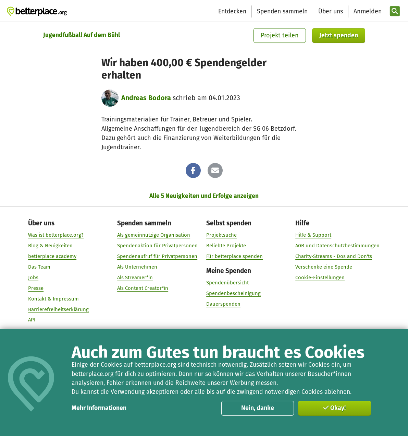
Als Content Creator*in (142, 288)
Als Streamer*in (135, 277)
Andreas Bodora (146, 98)
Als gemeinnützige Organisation (153, 235)
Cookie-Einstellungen (320, 277)
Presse (36, 288)
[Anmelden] (366, 11)
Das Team (39, 267)
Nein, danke (257, 408)
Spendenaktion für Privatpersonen (157, 246)
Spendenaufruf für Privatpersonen (157, 256)
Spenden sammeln (282, 11)
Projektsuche (222, 235)
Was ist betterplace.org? (56, 235)
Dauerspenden (224, 304)
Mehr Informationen (99, 408)
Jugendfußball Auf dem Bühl (81, 35)
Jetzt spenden (338, 35)
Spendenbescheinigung (234, 293)
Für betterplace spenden (235, 256)
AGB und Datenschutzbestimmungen (338, 246)
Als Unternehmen (137, 267)
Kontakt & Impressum (53, 299)
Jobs (33, 277)
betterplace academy (52, 256)
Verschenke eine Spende (324, 267)
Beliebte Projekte (226, 246)
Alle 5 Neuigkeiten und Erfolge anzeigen (204, 196)
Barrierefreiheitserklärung (58, 309)
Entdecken (232, 11)
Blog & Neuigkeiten (50, 246)
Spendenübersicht (228, 283)
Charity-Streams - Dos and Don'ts (334, 256)
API (31, 320)
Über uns (330, 11)
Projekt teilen (280, 35)
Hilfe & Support (314, 235)
